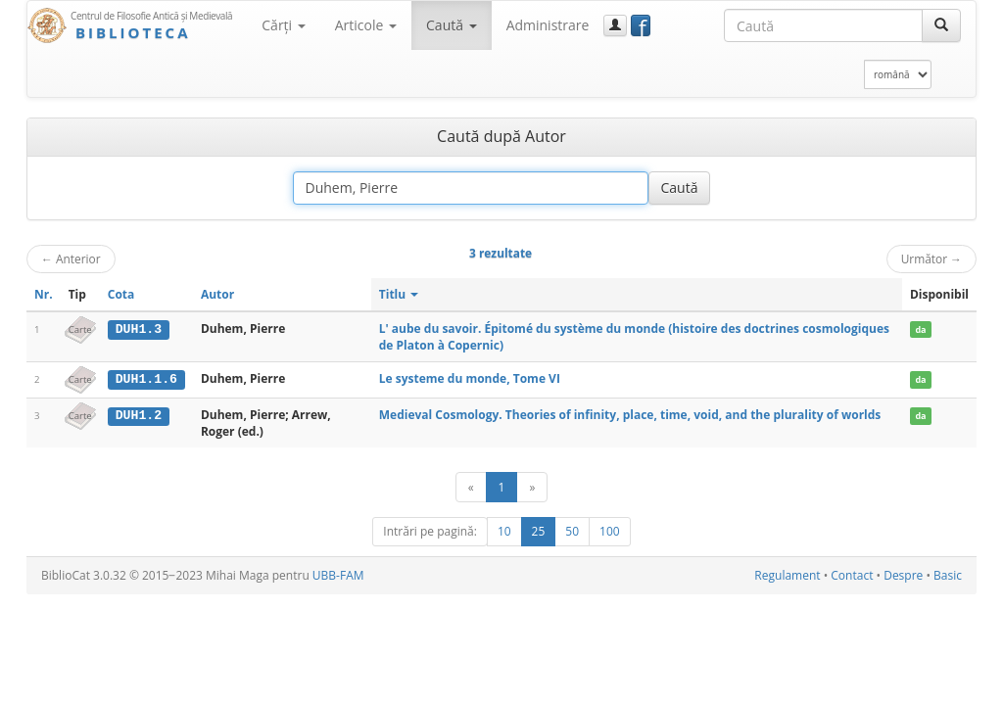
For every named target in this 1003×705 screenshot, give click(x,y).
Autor (217, 294)
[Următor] (532, 487)
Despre (903, 575)
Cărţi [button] (283, 25)
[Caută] (941, 25)
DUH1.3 (139, 329)
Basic (947, 575)
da (920, 329)
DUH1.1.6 (146, 379)
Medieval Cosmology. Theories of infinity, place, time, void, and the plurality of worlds (630, 414)
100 (609, 531)
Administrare (548, 25)
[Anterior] (471, 487)
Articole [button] (366, 25)
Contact (852, 575)
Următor (931, 258)
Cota (121, 294)
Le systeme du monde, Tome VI (469, 378)
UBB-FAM (338, 575)
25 (539, 531)
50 (572, 531)
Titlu (399, 294)
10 (504, 531)
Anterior (71, 258)
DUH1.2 (139, 415)
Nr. (43, 294)
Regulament (787, 575)
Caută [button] (451, 25)
